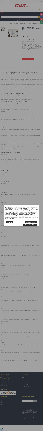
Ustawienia (9, 222)
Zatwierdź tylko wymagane (30, 224)
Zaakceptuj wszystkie (31, 222)
